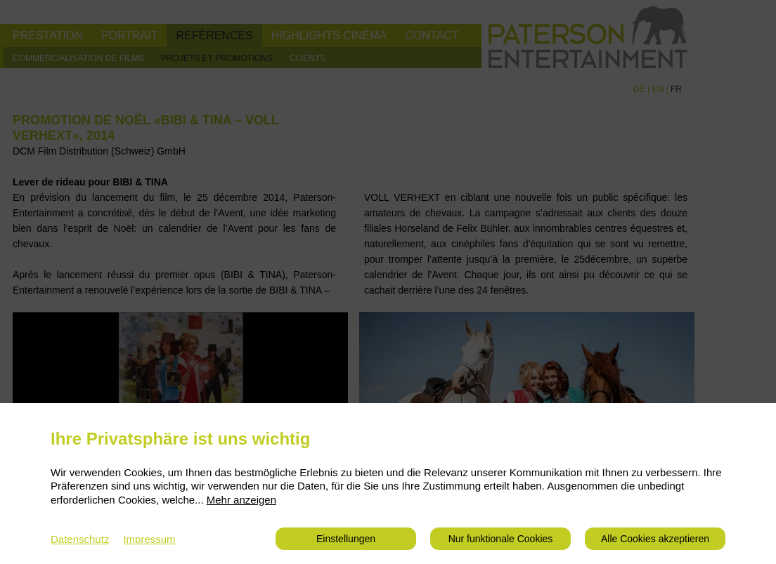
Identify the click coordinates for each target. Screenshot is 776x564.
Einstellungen (345, 538)
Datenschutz (80, 539)
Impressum (149, 539)
